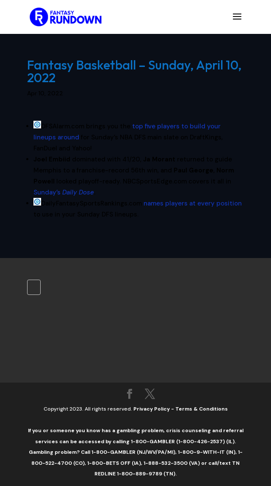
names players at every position (193, 203)
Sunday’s (63, 192)
